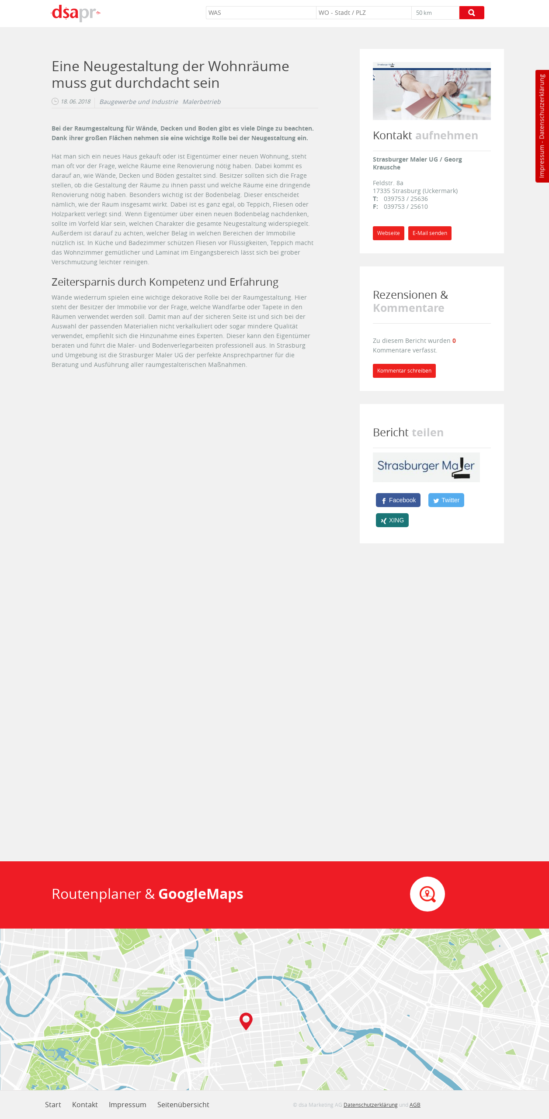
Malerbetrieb (201, 102)
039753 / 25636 (406, 198)
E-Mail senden (430, 233)
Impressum (541, 161)
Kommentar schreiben (404, 370)
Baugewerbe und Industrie (138, 102)
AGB (415, 1104)
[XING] (392, 520)
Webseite (388, 233)
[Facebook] (398, 500)
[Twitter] (446, 500)
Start (53, 1104)
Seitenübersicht (183, 1104)
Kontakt (85, 1104)
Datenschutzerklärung (541, 106)
